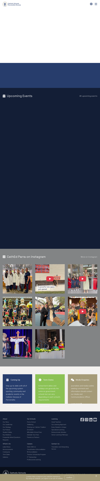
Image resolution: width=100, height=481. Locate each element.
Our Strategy (7, 427)
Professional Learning (34, 460)
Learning (54, 419)
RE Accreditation (32, 452)
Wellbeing (30, 425)
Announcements (8, 450)
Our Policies (6, 430)
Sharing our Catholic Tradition (36, 427)
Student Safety (7, 433)
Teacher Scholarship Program (36, 455)
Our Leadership (7, 425)
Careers (29, 444)
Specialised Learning (57, 430)
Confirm (69, 477)
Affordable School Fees (34, 433)
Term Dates (6, 455)
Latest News (6, 447)
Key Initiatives (7, 435)
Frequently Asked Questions (11, 438)
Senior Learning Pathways (59, 435)
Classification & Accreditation (36, 450)
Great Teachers (56, 422)
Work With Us (31, 447)
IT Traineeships (32, 457)
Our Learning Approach (58, 425)
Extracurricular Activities (58, 433)
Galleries (5, 457)
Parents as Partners (33, 438)
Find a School (31, 422)
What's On (7, 444)
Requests (5, 440)
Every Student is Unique (58, 427)
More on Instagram (89, 257)
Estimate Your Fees (33, 435)
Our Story (6, 422)
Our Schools (31, 419)
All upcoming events (88, 96)
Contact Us (55, 444)
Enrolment (30, 430)
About (5, 419)
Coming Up (6, 452)
